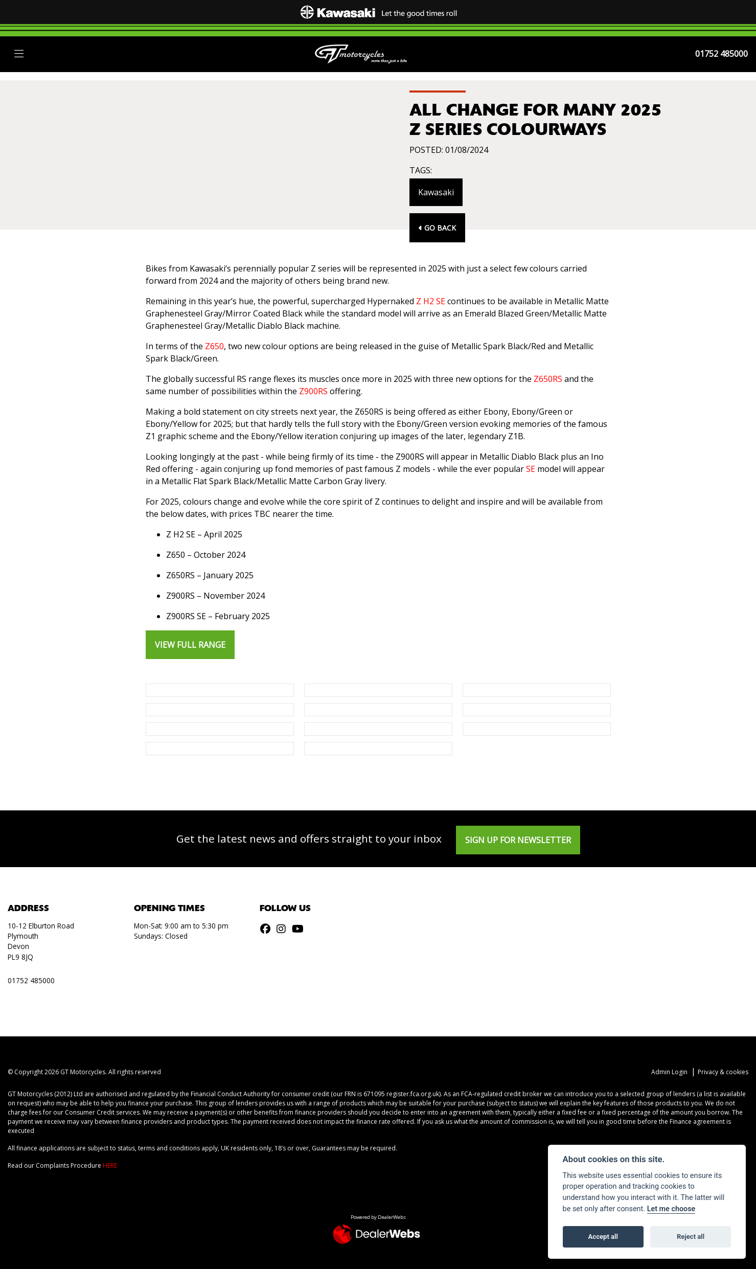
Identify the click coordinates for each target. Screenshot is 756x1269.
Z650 (214, 346)
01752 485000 (721, 53)
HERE (110, 1165)
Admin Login (669, 1072)
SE (530, 468)
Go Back (437, 228)
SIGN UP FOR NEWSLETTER (518, 840)
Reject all (690, 1236)
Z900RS (313, 391)
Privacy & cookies (723, 1072)
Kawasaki (436, 192)
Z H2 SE (430, 301)
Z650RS (548, 378)
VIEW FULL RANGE (190, 644)
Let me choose (671, 1209)
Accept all (603, 1236)
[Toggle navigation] (19, 54)
